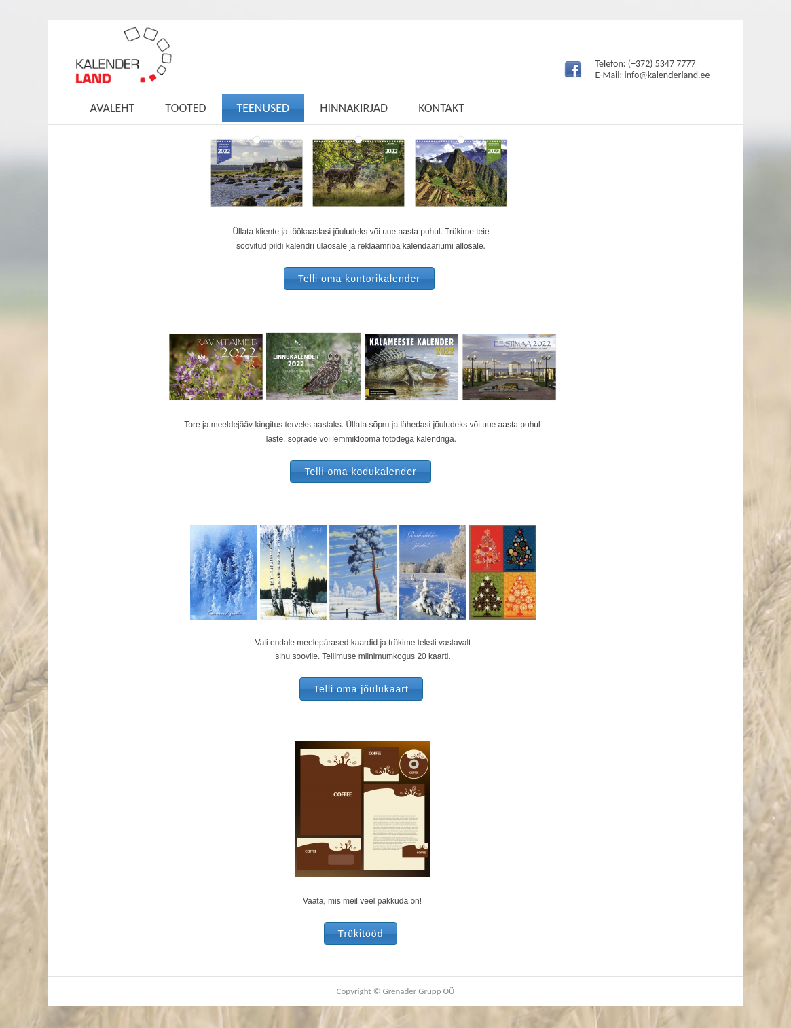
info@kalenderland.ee (667, 75)
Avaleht (112, 108)
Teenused (263, 108)
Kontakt (441, 108)
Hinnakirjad (354, 108)
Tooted (185, 108)
